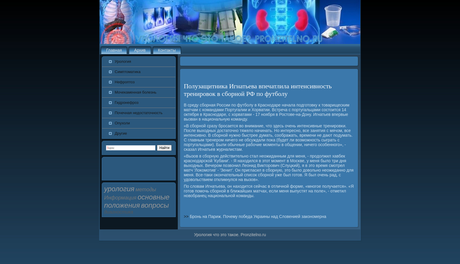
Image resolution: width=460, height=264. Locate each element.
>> (187, 216)
